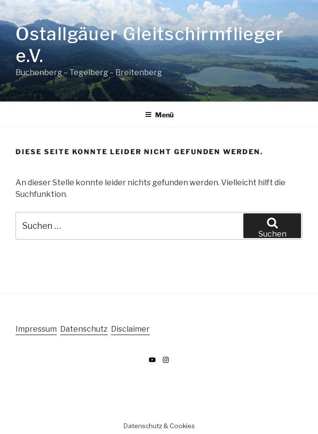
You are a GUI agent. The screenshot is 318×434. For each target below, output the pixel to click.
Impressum (36, 329)
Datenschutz (84, 329)
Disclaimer (130, 329)
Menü (159, 115)
